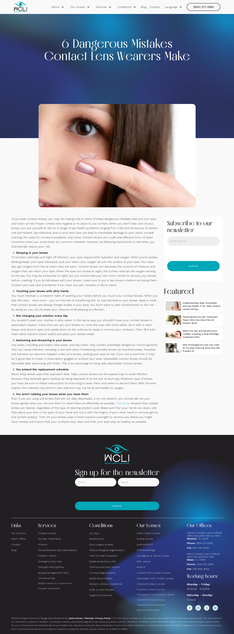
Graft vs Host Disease (101, 589)
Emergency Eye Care (50, 561)
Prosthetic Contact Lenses (151, 589)
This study (123, 403)
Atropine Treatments (49, 588)
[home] (20, 7)
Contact (154, 7)
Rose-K (141, 567)
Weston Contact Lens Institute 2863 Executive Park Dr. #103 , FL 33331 (205, 535)
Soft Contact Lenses (148, 533)
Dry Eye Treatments (49, 538)
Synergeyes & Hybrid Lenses (153, 555)
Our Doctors (18, 533)
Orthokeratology (46, 578)
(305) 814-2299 (204, 564)
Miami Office (18, 538)
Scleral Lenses (145, 538)
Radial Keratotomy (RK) (102, 561)
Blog (143, 7)
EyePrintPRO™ (145, 544)
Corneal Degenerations (102, 572)
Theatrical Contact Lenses (151, 605)
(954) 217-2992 (203, 7)
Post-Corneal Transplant (103, 555)
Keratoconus (96, 538)
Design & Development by (62, 618)
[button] (58, 7)
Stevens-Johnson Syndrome (105, 583)
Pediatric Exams (47, 555)
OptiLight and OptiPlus (51, 567)
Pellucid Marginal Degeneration (106, 550)
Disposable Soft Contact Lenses (155, 578)
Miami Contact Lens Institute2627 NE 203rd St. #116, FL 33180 (203, 556)
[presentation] (190, 253)
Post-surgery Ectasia (101, 544)
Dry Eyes (94, 533)
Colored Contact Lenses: (151, 583)
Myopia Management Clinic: (53, 572)
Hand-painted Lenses (148, 610)
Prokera (42, 544)
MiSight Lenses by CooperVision (55, 583)
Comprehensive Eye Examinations (57, 550)
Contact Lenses (47, 533)
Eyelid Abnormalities (100, 578)
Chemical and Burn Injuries (104, 567)
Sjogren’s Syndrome (100, 595)
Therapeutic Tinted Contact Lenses (155, 594)
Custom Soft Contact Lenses (153, 572)
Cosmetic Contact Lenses (150, 599)
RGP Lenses (144, 561)
